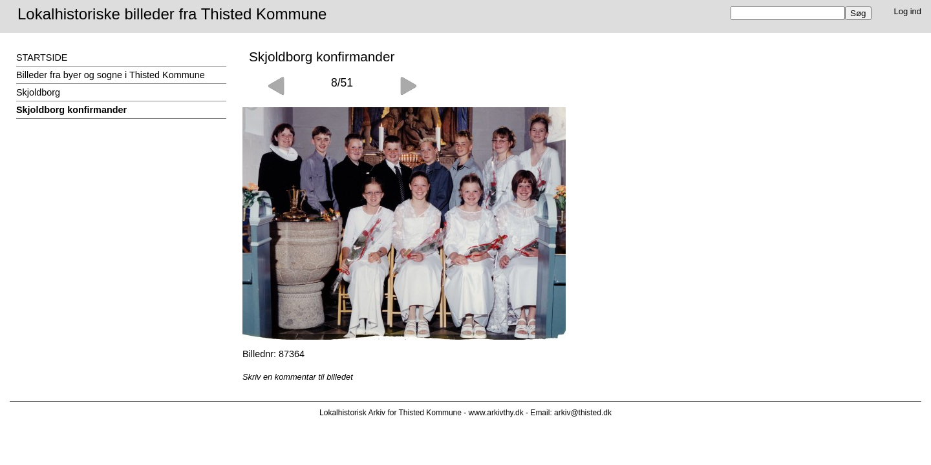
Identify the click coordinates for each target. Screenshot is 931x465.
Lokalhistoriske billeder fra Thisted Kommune (171, 14)
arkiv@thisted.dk (583, 412)
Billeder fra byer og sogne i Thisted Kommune (110, 75)
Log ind (908, 11)
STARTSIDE (41, 57)
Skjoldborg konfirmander (71, 110)
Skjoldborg (38, 92)
